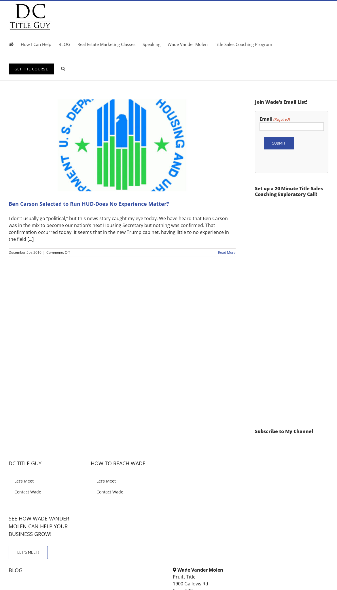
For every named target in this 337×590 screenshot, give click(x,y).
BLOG (15, 570)
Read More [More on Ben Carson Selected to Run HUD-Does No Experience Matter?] (227, 252)
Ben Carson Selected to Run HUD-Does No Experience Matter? (89, 203)
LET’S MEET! (28, 552)
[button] (63, 68)
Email (275, 119)
